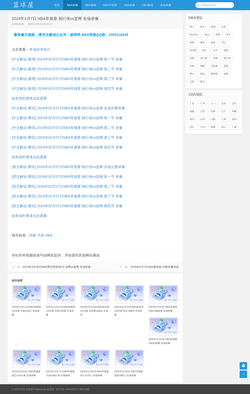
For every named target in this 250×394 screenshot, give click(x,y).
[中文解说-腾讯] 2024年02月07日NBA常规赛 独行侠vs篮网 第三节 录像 (67, 137)
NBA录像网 (27, 5)
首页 (57, 5)
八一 (213, 103)
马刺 (40, 235)
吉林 (213, 111)
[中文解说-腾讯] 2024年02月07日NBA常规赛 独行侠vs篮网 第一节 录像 (67, 118)
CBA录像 (129, 5)
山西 (213, 119)
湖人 (192, 26)
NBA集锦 (90, 5)
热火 (207, 34)
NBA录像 (72, 5)
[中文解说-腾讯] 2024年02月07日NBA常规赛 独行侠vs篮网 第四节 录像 (67, 147)
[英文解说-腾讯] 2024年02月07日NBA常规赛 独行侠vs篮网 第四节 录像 (67, 206)
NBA (49, 235)
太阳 (192, 81)
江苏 (202, 111)
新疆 (213, 127)
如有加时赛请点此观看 (29, 98)
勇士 (202, 26)
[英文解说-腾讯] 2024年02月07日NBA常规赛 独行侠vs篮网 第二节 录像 (67, 186)
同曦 (234, 111)
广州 (202, 103)
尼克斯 (193, 50)
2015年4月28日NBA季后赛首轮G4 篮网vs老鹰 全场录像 (57, 266)
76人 (223, 42)
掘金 (202, 73)
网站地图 (84, 389)
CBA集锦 (147, 5)
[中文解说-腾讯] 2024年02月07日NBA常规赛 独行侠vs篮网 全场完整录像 (68, 108)
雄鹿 (226, 50)
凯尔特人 (194, 34)
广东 (192, 103)
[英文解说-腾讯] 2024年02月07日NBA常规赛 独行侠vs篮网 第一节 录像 (67, 177)
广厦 (234, 127)
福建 (192, 111)
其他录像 (165, 5)
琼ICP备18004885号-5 (67, 389)
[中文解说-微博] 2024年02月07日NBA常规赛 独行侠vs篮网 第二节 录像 (67, 69)
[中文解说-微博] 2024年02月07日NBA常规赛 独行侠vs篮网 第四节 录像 (67, 89)
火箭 (223, 26)
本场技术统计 (39, 49)
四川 (192, 127)
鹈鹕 (202, 66)
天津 (202, 127)
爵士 (192, 73)
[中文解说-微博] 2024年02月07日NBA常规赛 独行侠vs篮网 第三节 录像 (67, 79)
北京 (234, 103)
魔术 (202, 42)
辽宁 (223, 111)
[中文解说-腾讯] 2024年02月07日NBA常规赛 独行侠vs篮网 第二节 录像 (67, 128)
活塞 (192, 58)
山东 (202, 119)
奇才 (228, 34)
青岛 (192, 119)
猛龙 (213, 42)
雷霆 (226, 66)
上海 (223, 119)
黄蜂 (192, 42)
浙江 (223, 127)
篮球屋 (50, 389)
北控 (223, 103)
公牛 (215, 50)
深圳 (234, 119)
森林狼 (214, 73)
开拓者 (214, 66)
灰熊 (215, 58)
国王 (202, 81)
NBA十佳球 (110, 5)
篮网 (213, 26)
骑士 (205, 50)
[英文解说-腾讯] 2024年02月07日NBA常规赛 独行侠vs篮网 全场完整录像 (68, 167)
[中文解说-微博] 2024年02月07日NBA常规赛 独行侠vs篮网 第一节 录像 (67, 59)
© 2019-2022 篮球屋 (22, 389)
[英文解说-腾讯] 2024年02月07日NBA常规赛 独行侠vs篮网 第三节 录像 (67, 196)
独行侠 (227, 58)
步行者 (203, 58)
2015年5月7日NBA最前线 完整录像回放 (154, 266)
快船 (32, 235)
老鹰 (217, 34)
